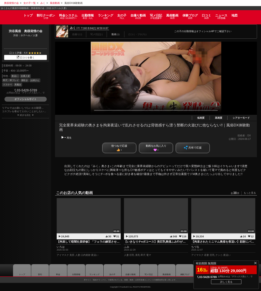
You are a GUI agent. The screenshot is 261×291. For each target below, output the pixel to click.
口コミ (216, 15)
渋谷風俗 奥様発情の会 (25, 31)
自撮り (138, 15)
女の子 (119, 15)
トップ (13, 13)
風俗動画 (177, 15)
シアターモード (241, 117)
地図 (249, 13)
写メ (158, 15)
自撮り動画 (130, 270)
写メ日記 (149, 270)
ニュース (233, 15)
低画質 (201, 117)
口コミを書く (25, 57)
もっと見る (250, 192)
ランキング (100, 15)
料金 (58, 15)
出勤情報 (76, 270)
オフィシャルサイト (25, 99)
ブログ (198, 15)
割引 (33, 15)
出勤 (80, 15)
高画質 (218, 117)
